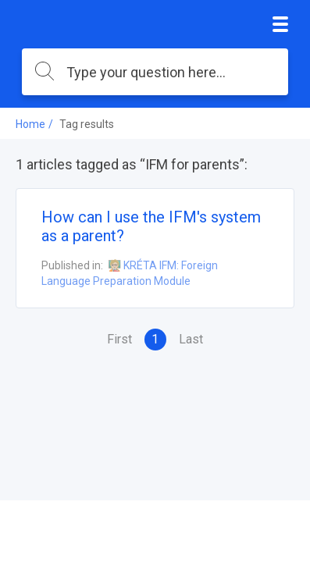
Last (191, 339)
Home (30, 124)
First (119, 339)
